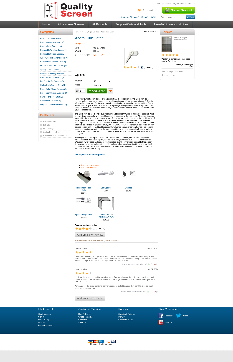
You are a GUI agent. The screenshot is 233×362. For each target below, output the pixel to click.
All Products (99, 24)
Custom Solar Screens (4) (51, 46)
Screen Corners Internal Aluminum (106, 216)
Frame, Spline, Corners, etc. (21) (54, 66)
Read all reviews (168, 75)
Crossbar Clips (49, 121)
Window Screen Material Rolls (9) (54, 58)
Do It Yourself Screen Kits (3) (52, 77)
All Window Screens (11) (50, 38)
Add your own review (90, 234)
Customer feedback (89, 167)
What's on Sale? (85, 317)
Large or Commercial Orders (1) (53, 105)
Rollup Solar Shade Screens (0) (53, 89)
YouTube (168, 322)
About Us (82, 322)
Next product (82, 43)
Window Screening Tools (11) (52, 73)
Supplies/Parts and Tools (130, 24)
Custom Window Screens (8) (52, 42)
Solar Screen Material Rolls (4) (53, 62)
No (155, 264)
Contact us (82, 320)
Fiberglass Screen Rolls (83, 189)
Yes (149, 264)
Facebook (169, 316)
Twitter (185, 316)
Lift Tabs (128, 188)
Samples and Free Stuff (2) (51, 97)
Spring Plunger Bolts (83, 215)
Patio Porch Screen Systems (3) (53, 93)
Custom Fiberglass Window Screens (181, 39)
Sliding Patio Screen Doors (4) (52, 85)
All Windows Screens (71, 24)
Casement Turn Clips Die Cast (55, 136)
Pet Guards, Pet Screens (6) (52, 81)
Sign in (168, 3)
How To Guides (84, 314)
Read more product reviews (173, 71)
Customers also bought (90, 165)
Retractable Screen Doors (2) (52, 54)
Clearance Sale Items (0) (50, 101)
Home (46, 24)
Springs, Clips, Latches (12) (51, 69)
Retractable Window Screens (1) (53, 50)
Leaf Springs (106, 188)
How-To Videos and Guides (171, 24)
